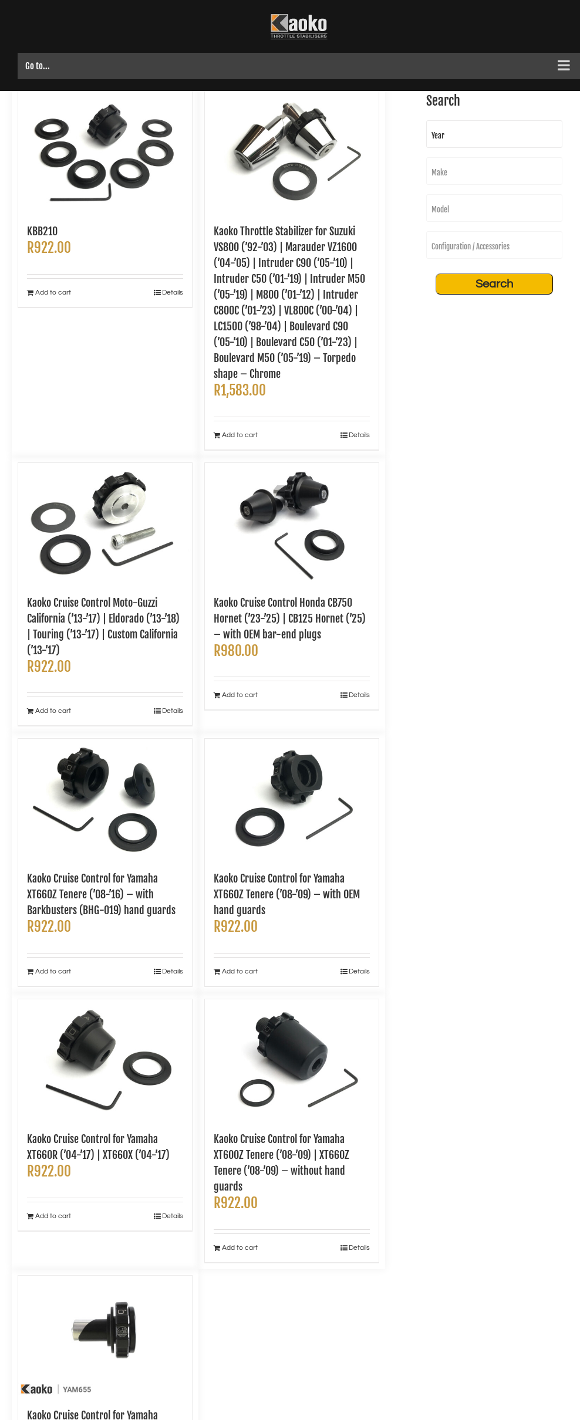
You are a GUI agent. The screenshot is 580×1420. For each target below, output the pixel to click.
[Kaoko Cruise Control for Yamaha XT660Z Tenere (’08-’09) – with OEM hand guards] (292, 799)
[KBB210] (105, 152)
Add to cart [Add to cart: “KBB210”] (53, 292)
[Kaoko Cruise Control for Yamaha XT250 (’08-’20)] (105, 1336)
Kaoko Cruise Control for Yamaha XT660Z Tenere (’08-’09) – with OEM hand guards (287, 894)
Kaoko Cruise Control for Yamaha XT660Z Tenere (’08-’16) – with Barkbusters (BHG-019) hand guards (101, 894)
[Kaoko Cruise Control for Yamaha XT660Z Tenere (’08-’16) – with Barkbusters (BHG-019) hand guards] (105, 799)
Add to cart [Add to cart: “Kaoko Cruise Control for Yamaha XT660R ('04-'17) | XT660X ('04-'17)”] (53, 1216)
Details (172, 292)
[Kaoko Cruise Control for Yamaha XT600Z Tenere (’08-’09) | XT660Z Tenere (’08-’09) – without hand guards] (292, 1059)
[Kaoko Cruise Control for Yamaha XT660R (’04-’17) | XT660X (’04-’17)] (105, 1059)
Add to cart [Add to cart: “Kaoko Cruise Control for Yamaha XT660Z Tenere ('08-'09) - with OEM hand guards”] (240, 971)
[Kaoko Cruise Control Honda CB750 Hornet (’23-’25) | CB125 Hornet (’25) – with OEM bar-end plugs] (292, 523)
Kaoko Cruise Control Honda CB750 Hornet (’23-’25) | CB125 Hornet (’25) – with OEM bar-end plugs (290, 618)
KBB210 (42, 231)
